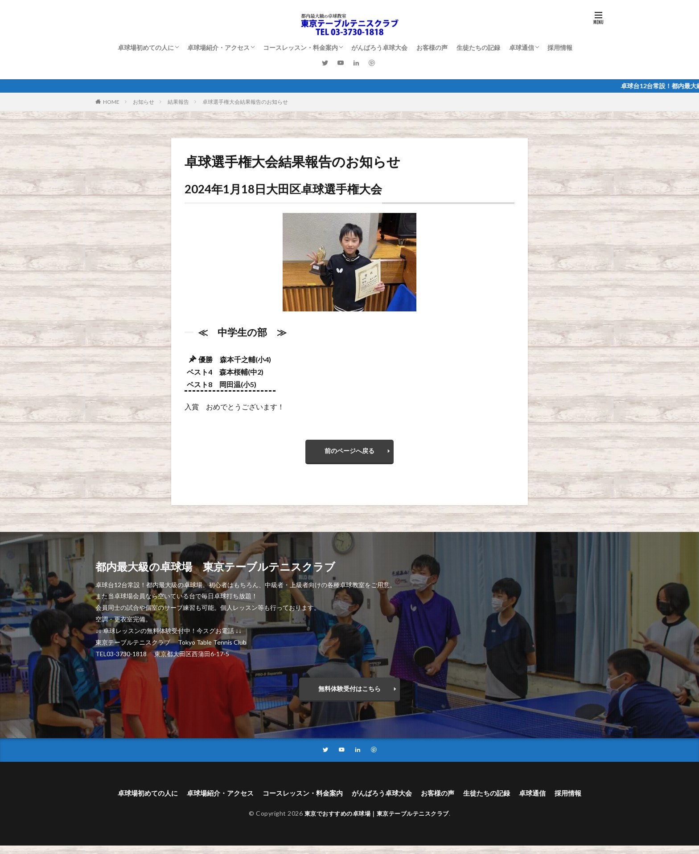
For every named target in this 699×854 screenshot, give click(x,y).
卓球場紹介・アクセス (218, 47)
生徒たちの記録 (478, 47)
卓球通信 (521, 47)
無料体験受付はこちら (349, 693)
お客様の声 (432, 47)
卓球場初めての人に (146, 47)
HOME (111, 101)
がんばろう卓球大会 (379, 47)
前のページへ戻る (349, 452)
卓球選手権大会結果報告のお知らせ (245, 101)
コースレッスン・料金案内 (300, 47)
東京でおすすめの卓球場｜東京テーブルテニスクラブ (376, 821)
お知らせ (143, 101)
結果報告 (178, 101)
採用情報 (559, 47)
